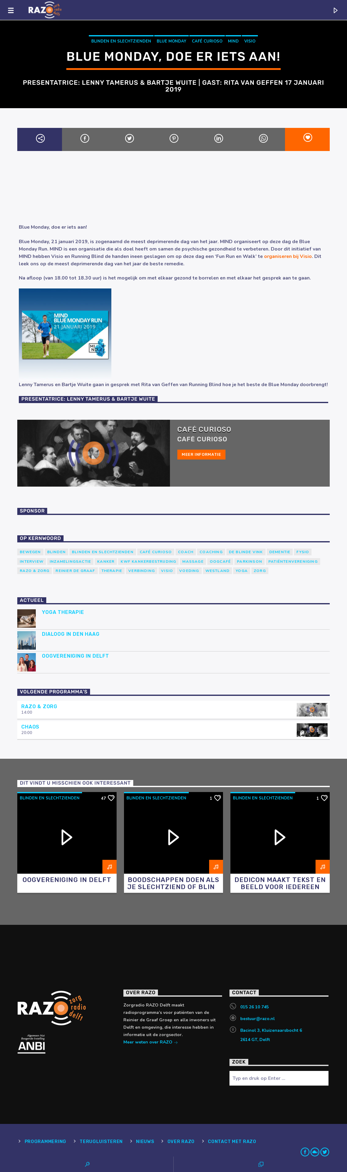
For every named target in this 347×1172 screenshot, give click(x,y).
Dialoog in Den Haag (70, 634)
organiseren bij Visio (288, 256)
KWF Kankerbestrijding (148, 561)
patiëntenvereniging (293, 561)
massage (192, 561)
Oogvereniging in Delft (75, 656)
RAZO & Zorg (34, 570)
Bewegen (30, 551)
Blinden (56, 551)
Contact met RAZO (232, 1141)
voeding (189, 570)
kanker (105, 561)
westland (217, 570)
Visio (249, 41)
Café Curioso (207, 41)
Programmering (45, 1141)
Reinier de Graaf (75, 570)
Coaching (211, 551)
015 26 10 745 (254, 1007)
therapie (111, 570)
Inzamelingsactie (70, 561)
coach (185, 551)
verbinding (141, 570)
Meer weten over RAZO (150, 1042)
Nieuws (145, 1141)
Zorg (260, 570)
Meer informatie (201, 454)
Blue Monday (171, 41)
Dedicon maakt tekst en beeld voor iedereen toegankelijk (280, 887)
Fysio (302, 551)
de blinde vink (246, 551)
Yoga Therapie (63, 612)
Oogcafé (220, 561)
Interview (31, 561)
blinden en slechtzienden (121, 41)
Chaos (30, 727)
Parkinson (249, 561)
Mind (233, 41)
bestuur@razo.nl (257, 1019)
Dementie (280, 551)
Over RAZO (181, 1141)
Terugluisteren (101, 1141)
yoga (242, 570)
